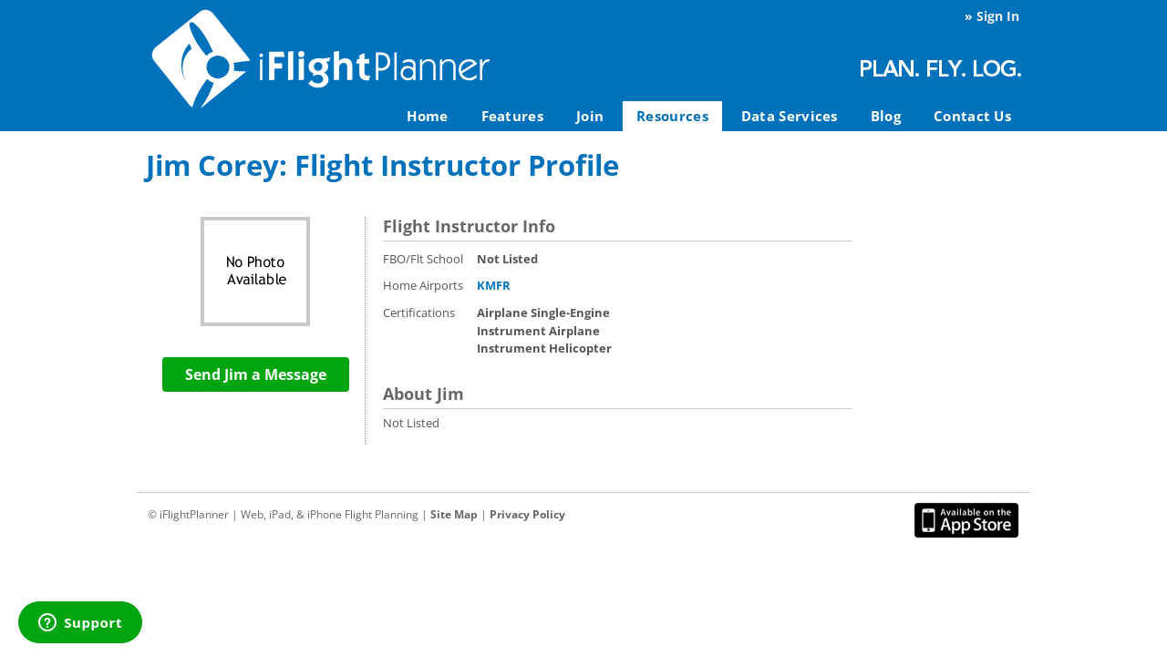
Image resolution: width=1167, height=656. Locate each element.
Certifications (419, 312)
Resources (672, 116)
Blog (886, 116)
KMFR (494, 285)
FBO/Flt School (423, 259)
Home (427, 116)
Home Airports (423, 285)
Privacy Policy (527, 514)
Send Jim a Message (255, 374)
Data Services (789, 116)
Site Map (454, 514)
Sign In (997, 16)
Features (512, 116)
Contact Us (972, 116)
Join (590, 116)
